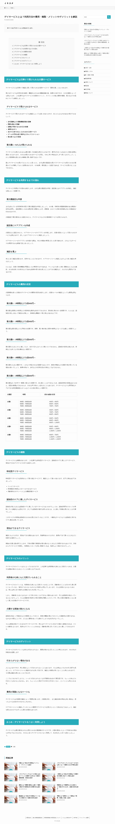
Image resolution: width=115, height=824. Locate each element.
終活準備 (87, 90)
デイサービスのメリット (22, 57)
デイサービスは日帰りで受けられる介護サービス (30, 45)
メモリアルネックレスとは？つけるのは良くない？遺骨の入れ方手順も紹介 (96, 35)
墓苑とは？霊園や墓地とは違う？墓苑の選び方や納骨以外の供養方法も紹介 (96, 54)
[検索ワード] (97, 17)
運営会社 (28, 817)
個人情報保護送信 (37, 817)
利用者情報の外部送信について (52, 817)
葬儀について (89, 94)
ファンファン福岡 (84, 817)
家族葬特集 (88, 79)
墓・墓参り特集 (89, 75)
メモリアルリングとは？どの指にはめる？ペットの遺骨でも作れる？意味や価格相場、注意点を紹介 (96, 42)
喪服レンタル (89, 71)
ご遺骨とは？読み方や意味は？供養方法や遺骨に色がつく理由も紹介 (96, 48)
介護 (14, 746)
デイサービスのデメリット (23, 61)
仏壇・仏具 (88, 68)
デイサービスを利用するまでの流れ (25, 48)
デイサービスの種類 (20, 54)
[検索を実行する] (109, 17)
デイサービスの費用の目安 (23, 51)
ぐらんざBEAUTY (67, 817)
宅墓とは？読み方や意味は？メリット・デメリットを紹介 (96, 30)
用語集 (8, 746)
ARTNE (75, 817)
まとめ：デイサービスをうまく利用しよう (28, 64)
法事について (89, 82)
